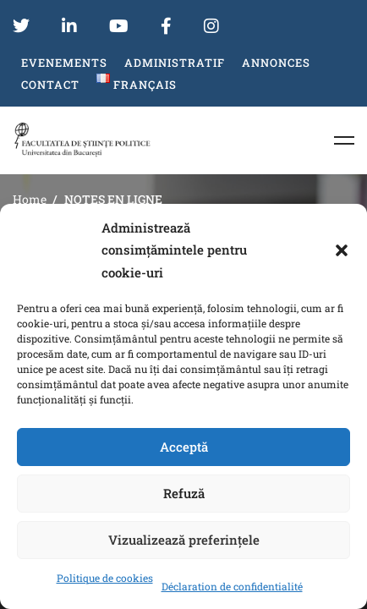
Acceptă (184, 446)
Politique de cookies (105, 577)
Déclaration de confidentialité (232, 586)
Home (30, 199)
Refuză (184, 493)
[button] (341, 250)
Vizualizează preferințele (184, 539)
